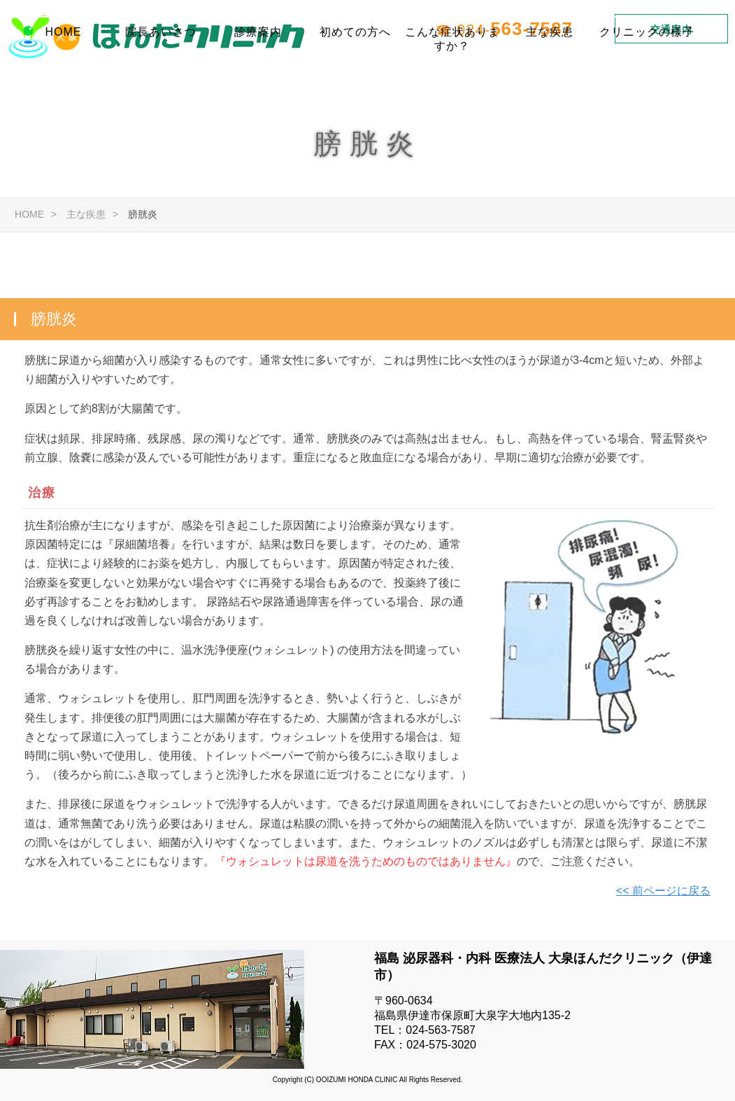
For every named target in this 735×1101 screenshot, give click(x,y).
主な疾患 (549, 80)
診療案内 (258, 80)
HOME (63, 80)
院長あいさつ (161, 80)
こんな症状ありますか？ (452, 86)
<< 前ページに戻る (663, 892)
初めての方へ (355, 80)
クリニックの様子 (646, 80)
